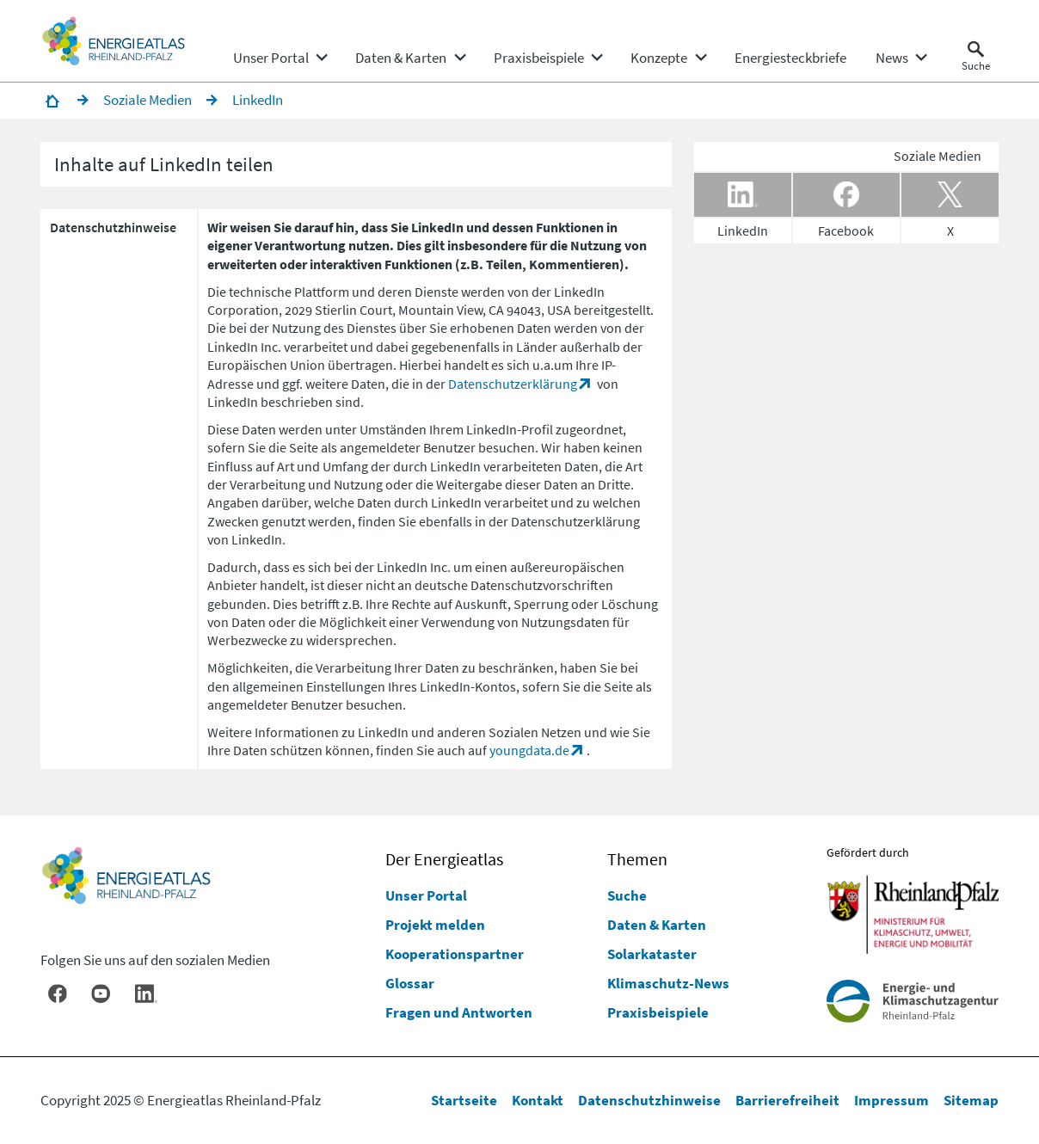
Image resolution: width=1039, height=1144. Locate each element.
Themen (637, 859)
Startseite (464, 1100)
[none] (279, 58)
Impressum (891, 1100)
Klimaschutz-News (668, 983)
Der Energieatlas (444, 859)
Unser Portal (426, 895)
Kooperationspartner (454, 953)
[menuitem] (271, 57)
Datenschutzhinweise (649, 1100)
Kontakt (537, 1100)
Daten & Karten (656, 924)
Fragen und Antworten (458, 1012)
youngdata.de (529, 750)
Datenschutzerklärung (512, 383)
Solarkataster (652, 953)
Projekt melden (435, 924)
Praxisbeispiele (658, 1012)
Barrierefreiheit (787, 1100)
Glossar (409, 983)
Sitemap (971, 1100)
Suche (627, 895)
